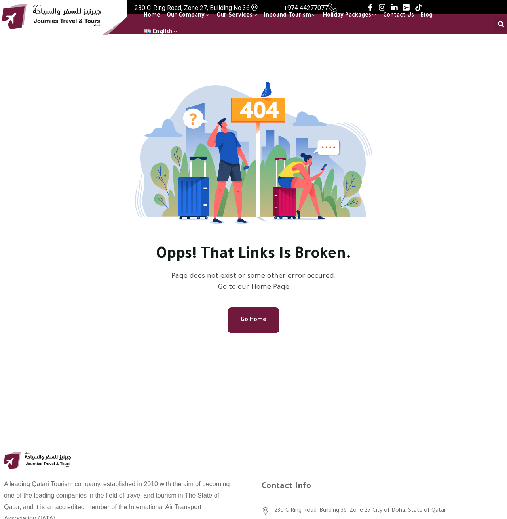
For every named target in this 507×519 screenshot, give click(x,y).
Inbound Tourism (287, 16)
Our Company (186, 16)
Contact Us (398, 16)
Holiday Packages (347, 16)
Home (152, 16)
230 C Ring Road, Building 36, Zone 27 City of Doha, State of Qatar (360, 511)
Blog (426, 16)
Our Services (234, 16)
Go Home (253, 320)
